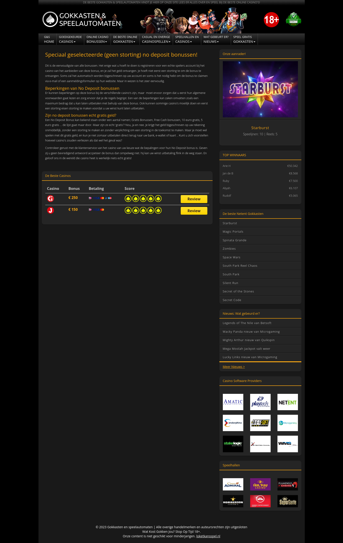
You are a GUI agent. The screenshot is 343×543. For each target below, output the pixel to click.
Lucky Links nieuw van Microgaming (250, 357)
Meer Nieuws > (234, 367)
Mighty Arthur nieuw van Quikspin (249, 340)
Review (194, 198)
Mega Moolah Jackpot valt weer (247, 349)
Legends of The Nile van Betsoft (247, 323)
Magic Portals (233, 231)
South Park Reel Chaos (240, 266)
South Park (231, 274)
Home (49, 39)
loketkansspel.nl (208, 536)
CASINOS (187, 39)
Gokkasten (125, 39)
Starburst (230, 223)
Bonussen (97, 39)
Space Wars (232, 257)
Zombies (229, 248)
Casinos (70, 39)
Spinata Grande (235, 240)
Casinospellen (156, 39)
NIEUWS (216, 39)
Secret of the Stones (238, 291)
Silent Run (231, 283)
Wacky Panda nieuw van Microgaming (251, 331)
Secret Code (232, 300)
